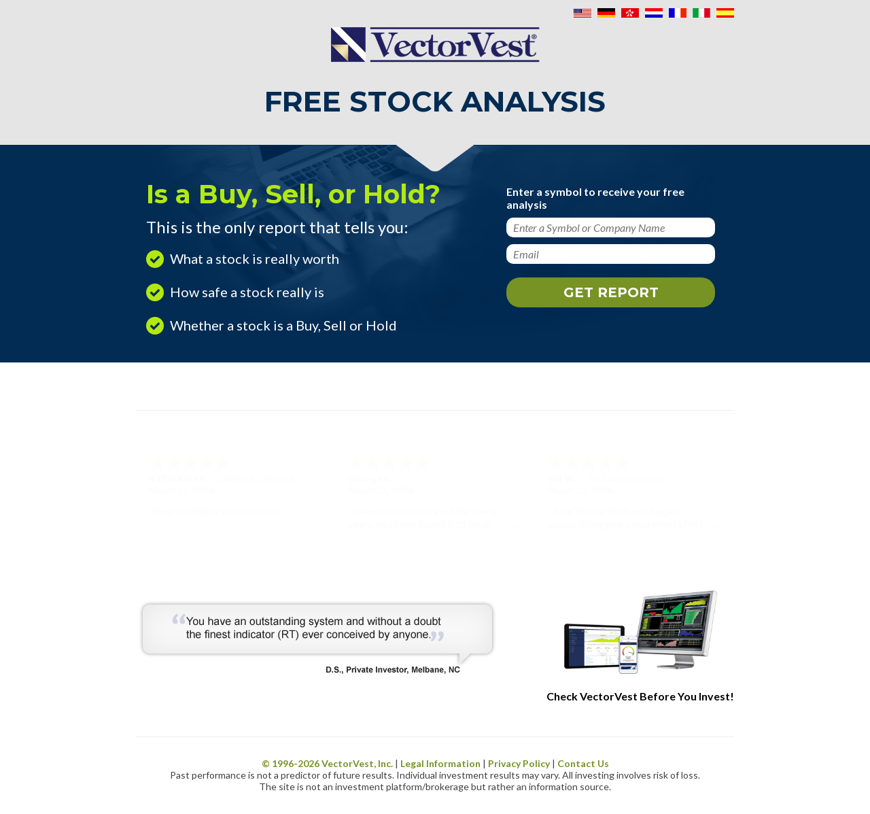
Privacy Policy (519, 763)
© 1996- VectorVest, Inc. (327, 763)
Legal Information (440, 763)
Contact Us (583, 763)
